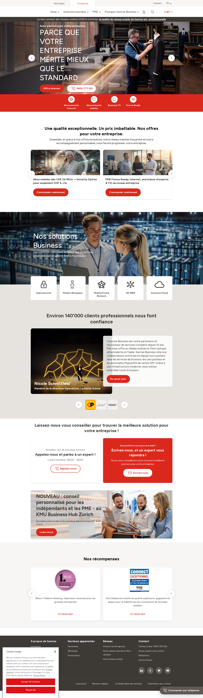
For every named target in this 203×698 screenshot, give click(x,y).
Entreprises (82, 3)
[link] (132, 19)
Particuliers (59, 3)
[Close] (55, 658)
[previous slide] (31, 58)
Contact (157, 3)
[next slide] (171, 58)
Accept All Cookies (30, 688)
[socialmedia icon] (141, 670)
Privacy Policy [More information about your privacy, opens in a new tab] (39, 682)
